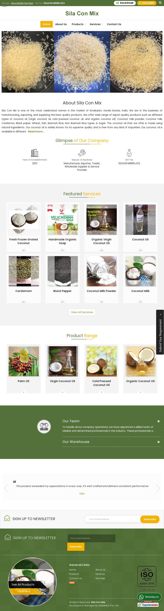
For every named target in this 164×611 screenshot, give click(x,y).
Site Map (100, 578)
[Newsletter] (122, 519)
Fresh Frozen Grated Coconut (23, 241)
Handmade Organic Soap (63, 241)
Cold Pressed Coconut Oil (101, 383)
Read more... (36, 131)
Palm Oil (23, 381)
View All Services (82, 312)
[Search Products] (160, 2)
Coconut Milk (140, 291)
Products (79, 24)
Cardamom (23, 291)
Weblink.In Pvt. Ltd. (109, 605)
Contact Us (114, 24)
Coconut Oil (140, 239)
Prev (6, 488)
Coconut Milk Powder (101, 291)
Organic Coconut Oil (140, 381)
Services (96, 24)
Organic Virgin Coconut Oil (101, 241)
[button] (22, 3)
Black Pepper (62, 291)
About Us (61, 24)
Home (46, 24)
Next (158, 488)
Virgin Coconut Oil (62, 381)
